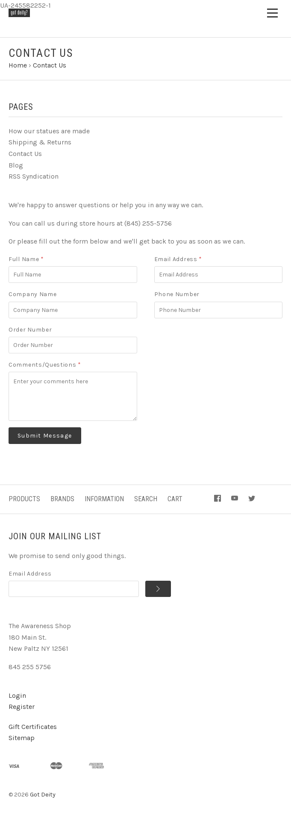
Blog (16, 165)
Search (145, 499)
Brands (62, 499)
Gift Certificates (33, 727)
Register (22, 706)
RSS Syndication (34, 176)
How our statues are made (49, 131)
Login (17, 695)
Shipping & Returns (40, 142)
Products (24, 499)
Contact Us (25, 154)
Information (104, 499)
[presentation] (219, 341)
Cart (175, 499)
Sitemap (22, 738)
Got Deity (43, 794)
